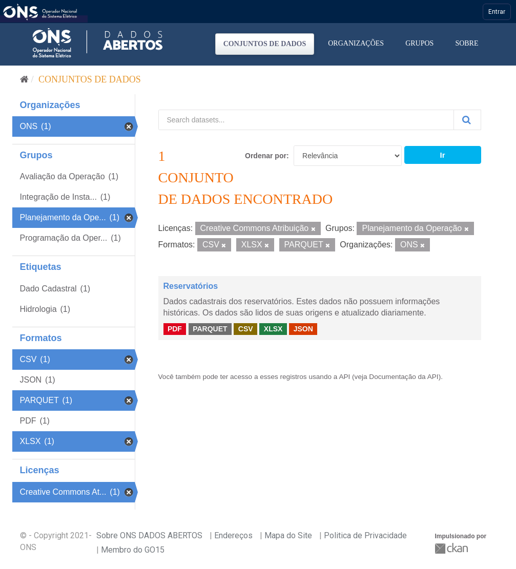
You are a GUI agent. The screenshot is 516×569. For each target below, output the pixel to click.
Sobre (466, 43)
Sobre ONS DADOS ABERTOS (149, 535)
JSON (303, 329)
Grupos (419, 43)
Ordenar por (265, 156)
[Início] (24, 79)
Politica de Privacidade (365, 535)
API (344, 377)
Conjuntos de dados (264, 44)
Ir (442, 155)
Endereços (233, 535)
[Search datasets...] (306, 120)
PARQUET (210, 329)
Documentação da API (403, 377)
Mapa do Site (288, 535)
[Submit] (467, 120)
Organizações (356, 43)
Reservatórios (190, 286)
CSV (245, 329)
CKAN (452, 548)
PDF (175, 329)
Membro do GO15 (132, 550)
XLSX (273, 329)
